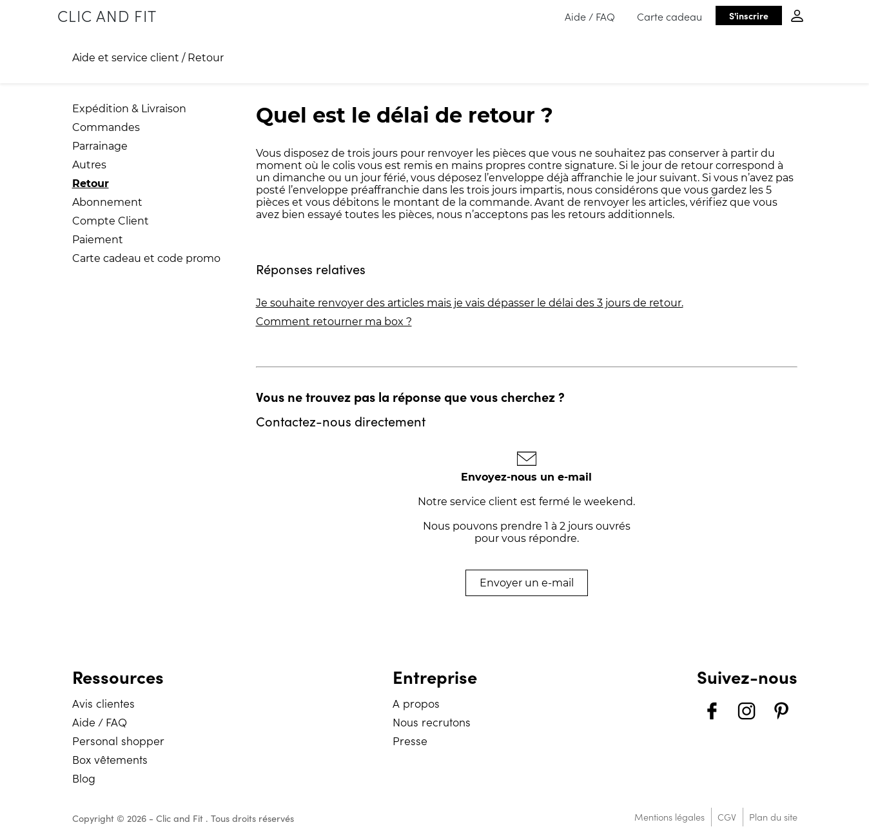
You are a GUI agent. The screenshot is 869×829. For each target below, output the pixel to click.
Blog (83, 778)
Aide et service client (125, 58)
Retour (206, 58)
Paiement (97, 240)
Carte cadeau (669, 16)
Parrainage (100, 146)
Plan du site (773, 816)
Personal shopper (118, 740)
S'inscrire (748, 15)
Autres (89, 165)
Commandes (106, 127)
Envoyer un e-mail (527, 583)
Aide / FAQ (590, 16)
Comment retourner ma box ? (334, 321)
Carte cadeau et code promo (146, 258)
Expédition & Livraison (129, 109)
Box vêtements (110, 759)
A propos (416, 703)
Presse (410, 740)
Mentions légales (669, 816)
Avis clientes (103, 703)
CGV (727, 816)
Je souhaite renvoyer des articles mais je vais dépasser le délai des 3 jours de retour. (469, 303)
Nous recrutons (432, 722)
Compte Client (110, 221)
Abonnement (107, 202)
